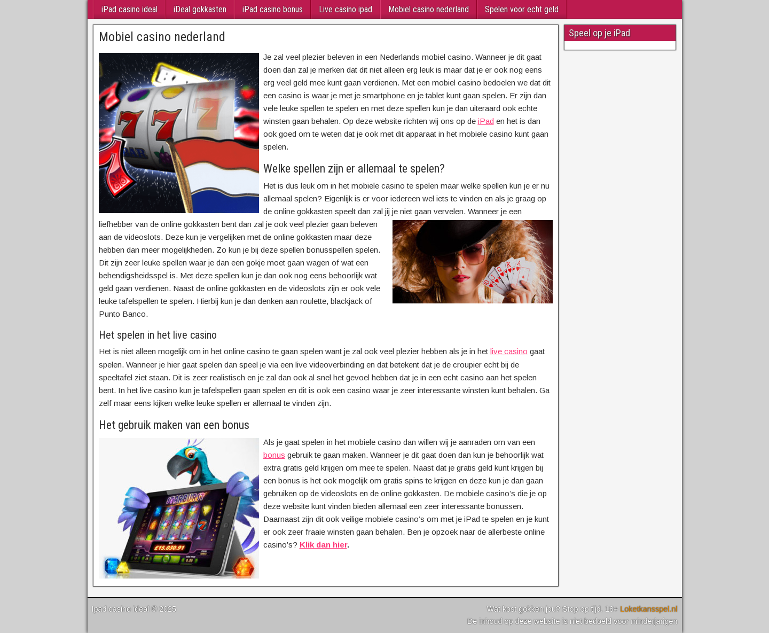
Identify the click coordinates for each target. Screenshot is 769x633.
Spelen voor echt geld (522, 9)
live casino (509, 351)
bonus (274, 454)
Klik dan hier (323, 544)
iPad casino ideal (129, 9)
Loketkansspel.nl (648, 609)
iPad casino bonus (272, 9)
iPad (486, 121)
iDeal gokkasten (200, 9)
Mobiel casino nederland (428, 9)
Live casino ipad (345, 9)
